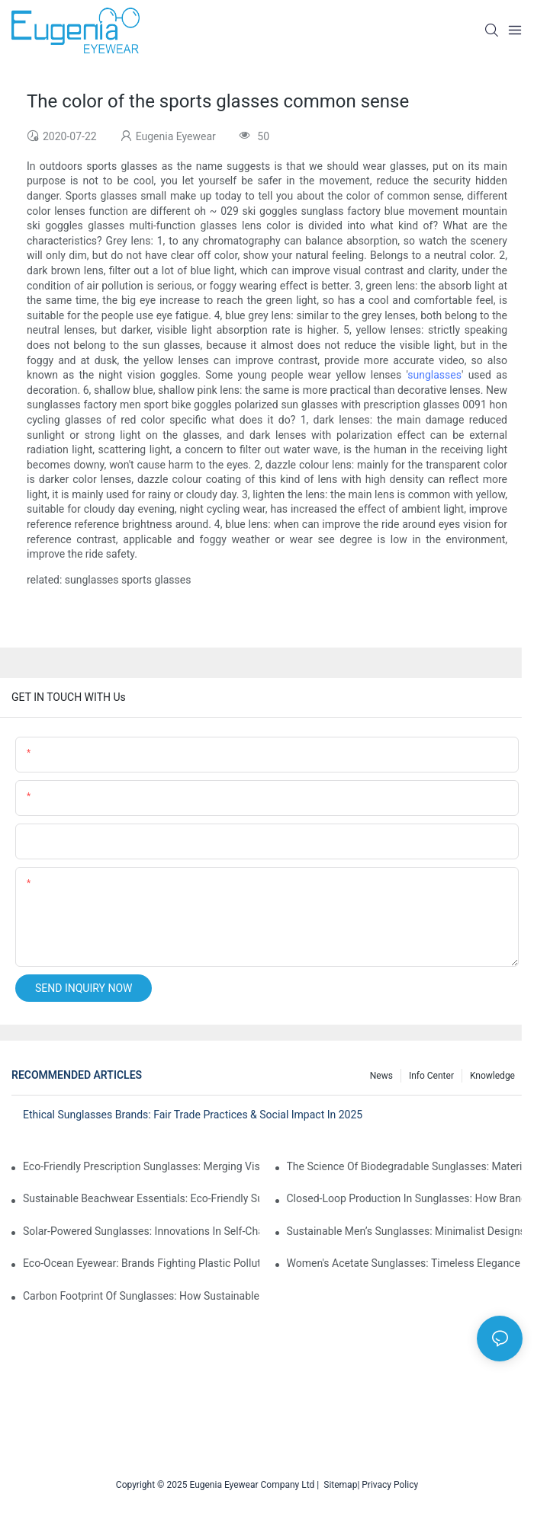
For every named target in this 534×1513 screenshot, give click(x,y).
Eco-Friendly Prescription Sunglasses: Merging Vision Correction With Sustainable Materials (141, 1166)
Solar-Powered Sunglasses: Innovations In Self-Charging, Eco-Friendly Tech (141, 1231)
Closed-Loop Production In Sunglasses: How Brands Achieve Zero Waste (405, 1198)
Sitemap (338, 1484)
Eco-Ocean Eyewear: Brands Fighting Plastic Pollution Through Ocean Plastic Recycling (141, 1263)
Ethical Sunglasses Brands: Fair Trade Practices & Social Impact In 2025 (192, 1114)
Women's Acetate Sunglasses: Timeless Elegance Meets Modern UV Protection (405, 1263)
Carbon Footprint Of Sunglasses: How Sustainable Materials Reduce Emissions (141, 1296)
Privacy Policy (390, 1484)
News (381, 1075)
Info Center (431, 1075)
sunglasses (434, 375)
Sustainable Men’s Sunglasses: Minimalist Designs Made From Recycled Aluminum (405, 1231)
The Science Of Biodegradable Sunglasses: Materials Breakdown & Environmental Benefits (405, 1166)
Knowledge (492, 1075)
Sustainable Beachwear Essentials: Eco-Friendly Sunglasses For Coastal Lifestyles (141, 1198)
